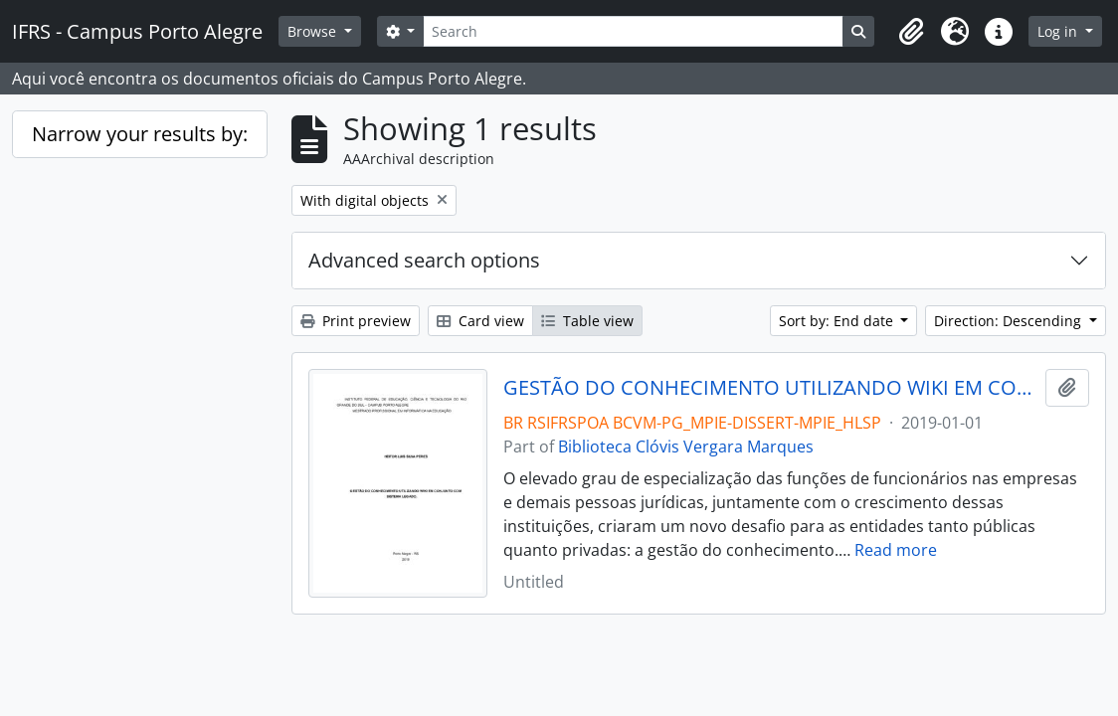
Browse (313, 31)
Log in (1059, 31)
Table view (587, 320)
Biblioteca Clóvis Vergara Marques (686, 446)
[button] (911, 32)
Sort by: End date (838, 320)
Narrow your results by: (140, 133)
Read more (895, 550)
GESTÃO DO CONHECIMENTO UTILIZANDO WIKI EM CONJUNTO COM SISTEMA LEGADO (770, 388)
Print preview (355, 320)
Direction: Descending (1009, 320)
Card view (480, 320)
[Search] (632, 31)
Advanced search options (424, 260)
